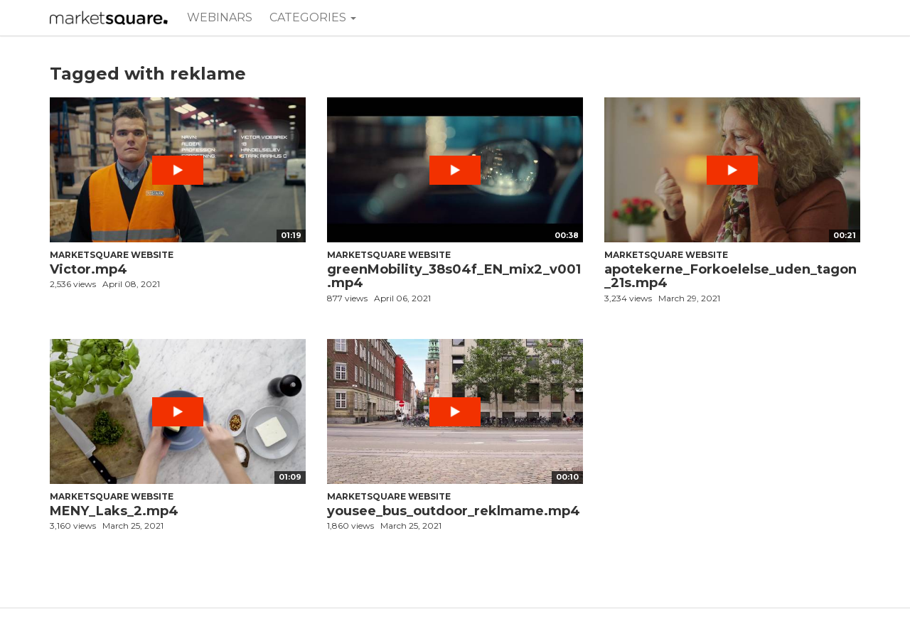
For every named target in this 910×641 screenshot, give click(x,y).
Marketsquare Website (111, 254)
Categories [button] (312, 17)
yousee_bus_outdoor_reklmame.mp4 (453, 511)
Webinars (219, 17)
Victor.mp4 (88, 269)
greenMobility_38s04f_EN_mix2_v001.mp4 (454, 276)
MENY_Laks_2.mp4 (114, 511)
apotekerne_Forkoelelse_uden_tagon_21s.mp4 (730, 276)
